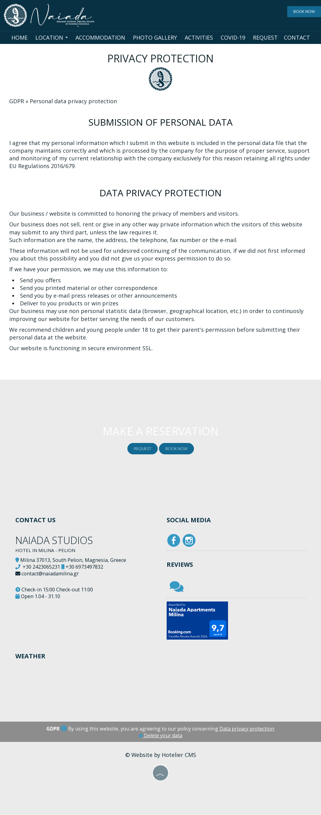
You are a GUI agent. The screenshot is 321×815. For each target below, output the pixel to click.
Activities (199, 37)
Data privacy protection (246, 728)
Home (19, 37)
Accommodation (100, 37)
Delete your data (160, 735)
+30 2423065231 (41, 566)
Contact (297, 37)
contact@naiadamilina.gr (50, 573)
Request (265, 37)
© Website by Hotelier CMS (160, 754)
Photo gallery (155, 37)
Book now (304, 11)
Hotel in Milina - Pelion (45, 550)
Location (51, 37)
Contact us (35, 520)
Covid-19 (233, 37)
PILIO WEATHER (87, 692)
